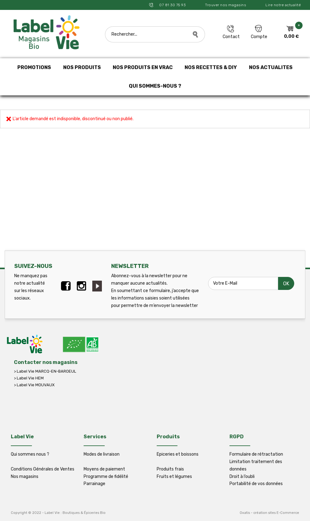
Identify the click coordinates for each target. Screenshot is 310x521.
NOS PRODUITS (82, 67)
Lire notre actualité (283, 5)
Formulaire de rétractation (256, 454)
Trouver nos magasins (225, 5)
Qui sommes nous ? (30, 454)
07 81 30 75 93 (172, 5)
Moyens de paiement (104, 469)
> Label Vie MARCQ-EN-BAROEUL (45, 371)
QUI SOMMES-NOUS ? (155, 86)
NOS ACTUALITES (271, 67)
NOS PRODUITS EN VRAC (143, 67)
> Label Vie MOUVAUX (34, 385)
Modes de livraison (102, 454)
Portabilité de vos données (256, 483)
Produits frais (170, 469)
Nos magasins (24, 476)
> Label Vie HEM (29, 378)
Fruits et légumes (174, 476)
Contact (231, 36)
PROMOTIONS (34, 67)
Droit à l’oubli (242, 476)
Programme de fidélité (106, 476)
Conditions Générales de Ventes (42, 469)
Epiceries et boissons (178, 454)
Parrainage (94, 483)
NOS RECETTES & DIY (211, 67)
